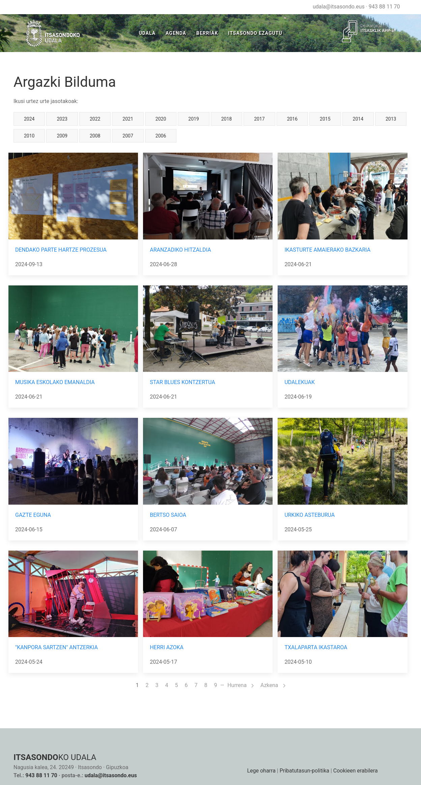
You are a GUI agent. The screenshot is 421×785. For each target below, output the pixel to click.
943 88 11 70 (384, 6)
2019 (193, 119)
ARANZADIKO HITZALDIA (180, 250)
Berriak (207, 33)
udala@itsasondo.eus (339, 6)
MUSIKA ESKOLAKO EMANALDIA (55, 382)
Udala (147, 33)
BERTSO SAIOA (168, 515)
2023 (62, 119)
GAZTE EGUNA (33, 515)
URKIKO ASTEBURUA (309, 515)
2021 (127, 119)
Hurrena (240, 685)
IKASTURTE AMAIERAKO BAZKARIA (327, 250)
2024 (29, 119)
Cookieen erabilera (355, 770)
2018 (226, 119)
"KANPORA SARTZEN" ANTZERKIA (56, 647)
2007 (127, 135)
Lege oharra (261, 770)
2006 (161, 135)
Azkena (272, 685)
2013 (391, 119)
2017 (259, 119)
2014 (358, 119)
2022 (95, 119)
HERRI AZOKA (167, 647)
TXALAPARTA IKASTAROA (315, 647)
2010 (29, 135)
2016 (292, 119)
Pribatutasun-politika (304, 770)
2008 (95, 135)
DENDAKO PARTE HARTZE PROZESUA (61, 250)
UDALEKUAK (299, 382)
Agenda (176, 33)
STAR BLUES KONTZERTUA (182, 382)
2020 (161, 119)
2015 (325, 119)
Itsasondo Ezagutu (255, 33)
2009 (62, 135)
